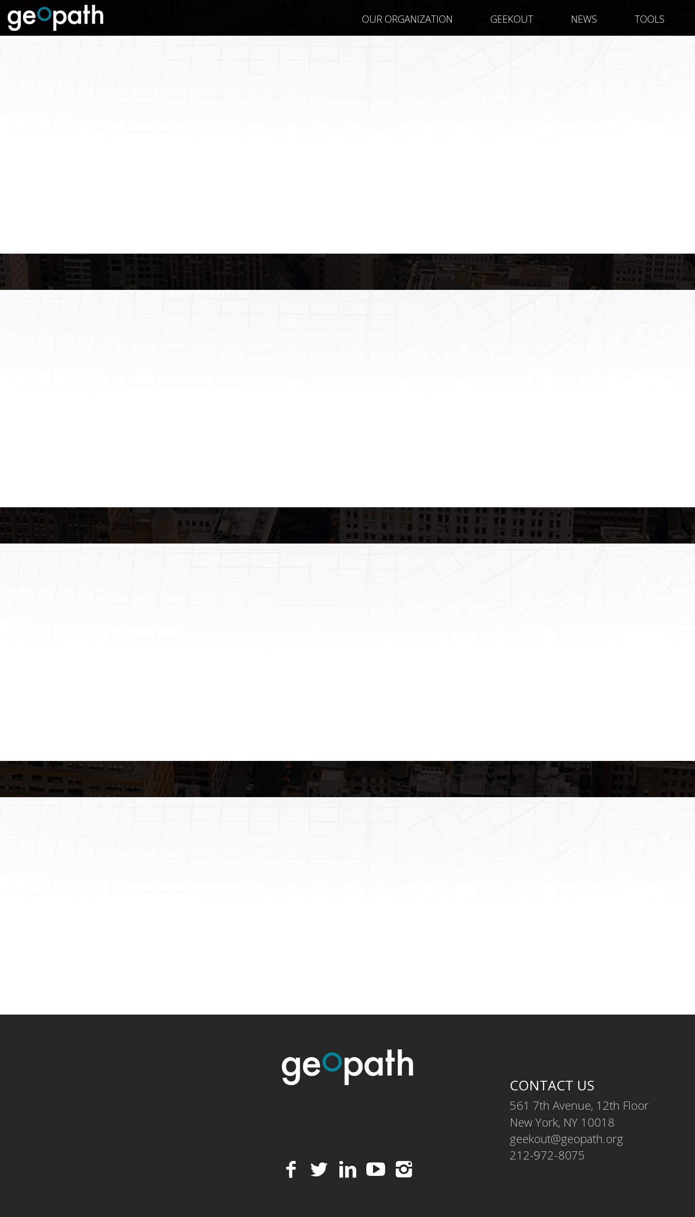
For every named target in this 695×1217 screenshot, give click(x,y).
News (584, 19)
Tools (650, 19)
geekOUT (511, 19)
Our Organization (407, 19)
